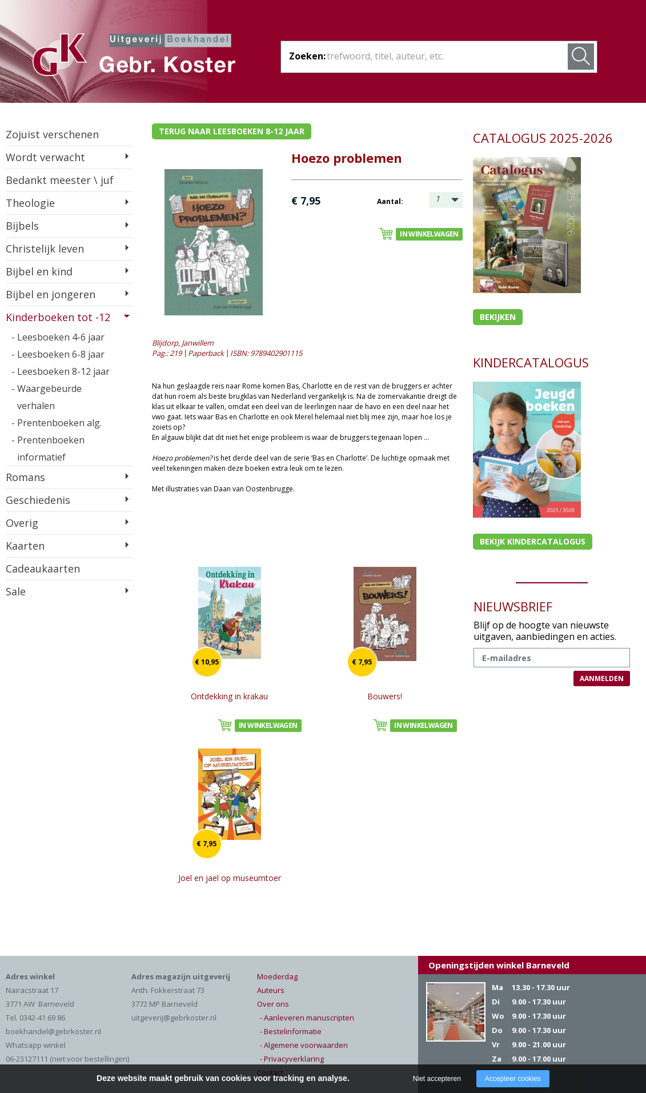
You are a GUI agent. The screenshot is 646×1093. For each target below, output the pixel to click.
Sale (16, 591)
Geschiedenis (38, 500)
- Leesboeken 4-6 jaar (58, 337)
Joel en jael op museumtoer (229, 877)
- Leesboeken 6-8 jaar (58, 354)
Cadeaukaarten (43, 568)
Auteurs (270, 990)
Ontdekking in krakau (229, 696)
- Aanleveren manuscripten (307, 1017)
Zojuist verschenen (52, 134)
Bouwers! (384, 696)
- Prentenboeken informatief (48, 448)
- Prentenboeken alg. (56, 423)
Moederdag (277, 976)
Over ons (273, 1004)
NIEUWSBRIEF (513, 606)
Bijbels (22, 226)
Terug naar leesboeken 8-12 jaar (231, 131)
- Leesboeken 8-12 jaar (60, 371)
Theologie (30, 203)
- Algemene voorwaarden (304, 1045)
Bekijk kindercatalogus (532, 541)
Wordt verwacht (45, 157)
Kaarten (25, 545)
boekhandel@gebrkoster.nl (53, 1031)
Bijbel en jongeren (50, 294)
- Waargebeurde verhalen (46, 397)
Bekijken (498, 316)
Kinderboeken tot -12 (58, 317)
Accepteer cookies (513, 1079)
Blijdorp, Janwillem (183, 343)
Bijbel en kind (39, 271)
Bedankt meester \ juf (60, 180)
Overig (22, 523)
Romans (25, 477)
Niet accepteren (437, 1079)
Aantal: (390, 201)
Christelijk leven (45, 248)
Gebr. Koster (134, 56)
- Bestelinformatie (291, 1031)
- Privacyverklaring (292, 1059)
